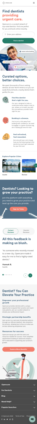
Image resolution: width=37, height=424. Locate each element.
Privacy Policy (31, 416)
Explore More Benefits (18, 349)
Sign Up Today (18, 209)
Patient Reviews (11, 231)
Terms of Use (19, 416)
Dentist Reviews (26, 231)
